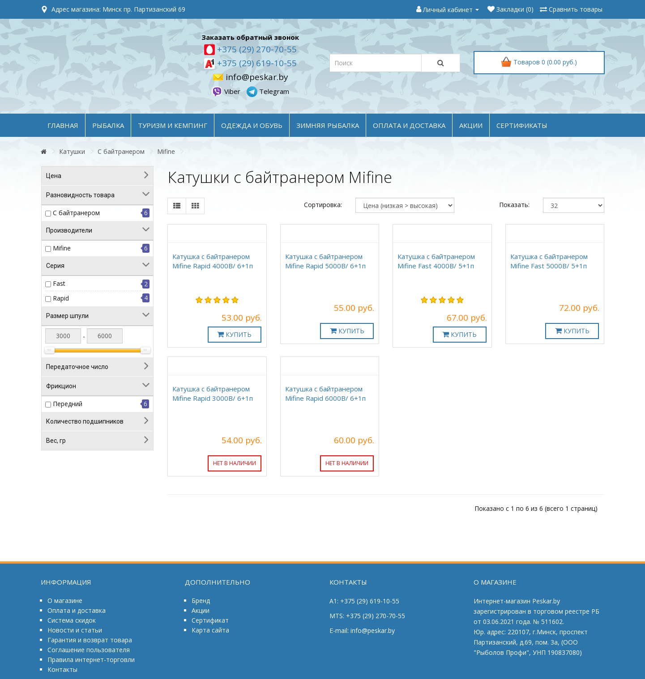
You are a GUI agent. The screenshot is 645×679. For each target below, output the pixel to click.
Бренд (201, 600)
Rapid (61, 298)
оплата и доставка (409, 125)
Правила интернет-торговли (91, 659)
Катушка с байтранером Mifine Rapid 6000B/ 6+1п (325, 393)
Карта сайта (210, 630)
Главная (62, 125)
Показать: (514, 204)
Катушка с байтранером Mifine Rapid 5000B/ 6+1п (325, 261)
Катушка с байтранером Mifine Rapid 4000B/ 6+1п (212, 261)
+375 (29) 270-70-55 (256, 49)
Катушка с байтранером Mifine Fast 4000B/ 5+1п (436, 261)
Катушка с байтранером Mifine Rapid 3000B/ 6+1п (212, 393)
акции (471, 125)
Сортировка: (323, 204)
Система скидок (71, 620)
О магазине (64, 600)
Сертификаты (521, 125)
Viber (227, 91)
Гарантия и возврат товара (89, 640)
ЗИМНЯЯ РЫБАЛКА (327, 125)
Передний (67, 403)
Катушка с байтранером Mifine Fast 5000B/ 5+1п (549, 261)
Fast (59, 283)
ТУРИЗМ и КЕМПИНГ (172, 125)
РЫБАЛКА (108, 125)
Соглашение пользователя (88, 649)
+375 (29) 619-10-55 (256, 63)
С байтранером (121, 151)
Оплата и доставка (76, 610)
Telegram (268, 91)
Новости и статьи (74, 630)
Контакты (62, 669)
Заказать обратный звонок (250, 37)
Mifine (166, 151)
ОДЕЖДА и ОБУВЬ (251, 125)
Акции (200, 610)
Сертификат (210, 620)
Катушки (72, 151)
